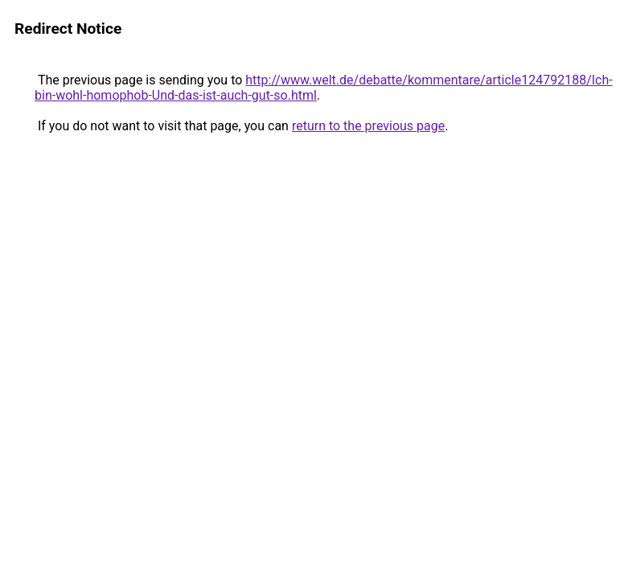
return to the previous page (368, 125)
